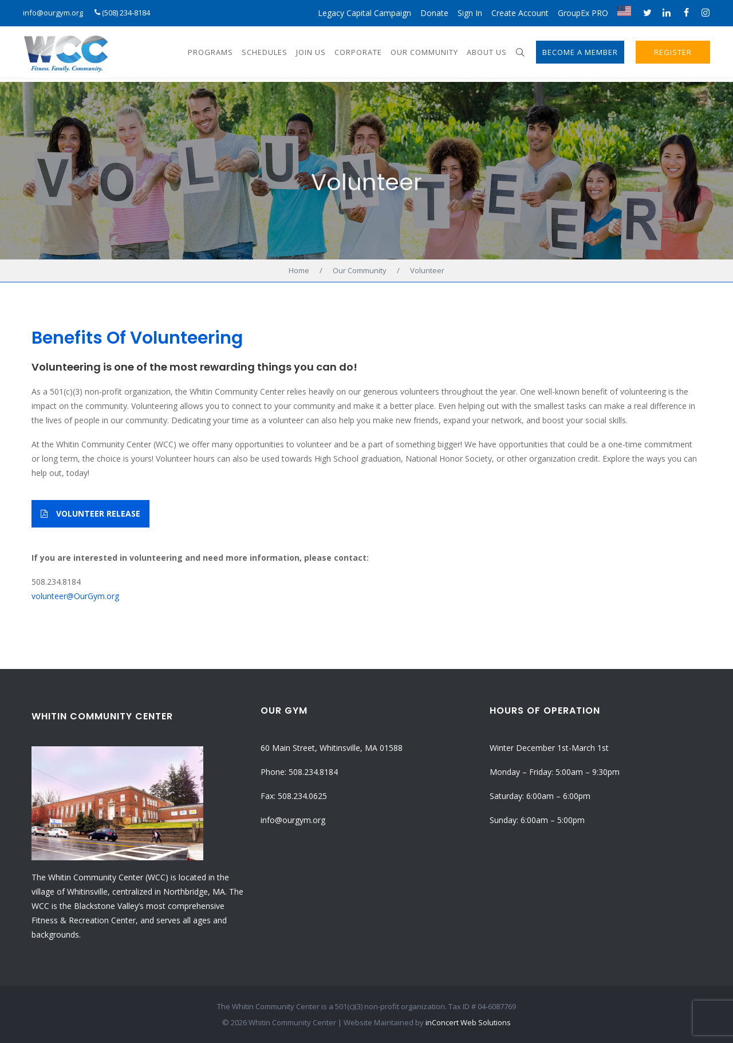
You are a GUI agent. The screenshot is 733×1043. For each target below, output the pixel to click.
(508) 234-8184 (126, 12)
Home (299, 270)
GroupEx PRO (583, 12)
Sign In (470, 12)
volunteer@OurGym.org (75, 596)
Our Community (360, 270)
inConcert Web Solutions (468, 1022)
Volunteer (366, 182)
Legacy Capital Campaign (364, 12)
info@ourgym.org (53, 12)
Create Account (520, 12)
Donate (434, 12)
